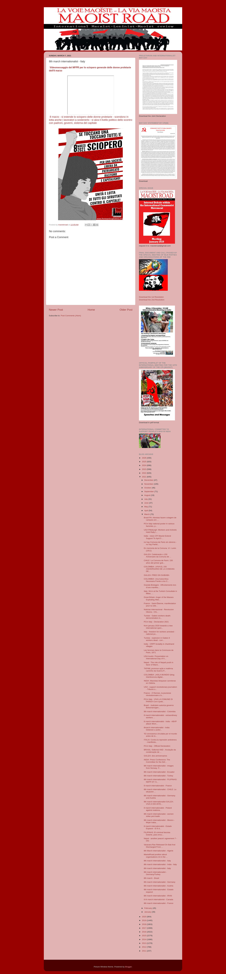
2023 (144, 469)
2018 (144, 924)
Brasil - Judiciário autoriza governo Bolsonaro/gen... (159, 706)
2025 (144, 462)
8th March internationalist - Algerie (158, 851)
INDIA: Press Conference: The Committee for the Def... (157, 761)
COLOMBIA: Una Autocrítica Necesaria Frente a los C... (156, 580)
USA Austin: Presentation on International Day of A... (156, 657)
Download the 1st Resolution (151, 297)
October (148, 488)
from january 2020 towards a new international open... (158, 627)
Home (91, 309)
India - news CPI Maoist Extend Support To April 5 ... (157, 537)
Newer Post (56, 309)
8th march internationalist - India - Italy (160, 864)
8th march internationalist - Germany (159, 882)
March (147, 514)
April (146, 510)
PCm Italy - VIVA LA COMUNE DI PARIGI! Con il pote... (158, 700)
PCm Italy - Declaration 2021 (156, 622)
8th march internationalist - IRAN (158, 896)
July (146, 499)
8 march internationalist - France (158, 786)
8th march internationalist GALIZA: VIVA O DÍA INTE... (159, 803)
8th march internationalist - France (158, 903)
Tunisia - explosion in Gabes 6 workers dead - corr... (157, 639)
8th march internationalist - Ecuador (159, 772)
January (148, 912)
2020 (144, 917)
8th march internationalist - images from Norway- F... (159, 767)
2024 (144, 465)
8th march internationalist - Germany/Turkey (155, 873)
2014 (144, 939)
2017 (144, 928)
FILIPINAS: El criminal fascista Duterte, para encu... (157, 833)
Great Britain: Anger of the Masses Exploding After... (159, 598)
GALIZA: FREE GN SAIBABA (156, 575)
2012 (144, 947)
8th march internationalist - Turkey (158, 776)
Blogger (128, 967)
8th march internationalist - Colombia (160, 711)
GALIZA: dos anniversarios (155, 756)
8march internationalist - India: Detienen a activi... (157, 728)
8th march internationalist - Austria (158, 886)
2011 (144, 951)
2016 (144, 932)
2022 (144, 473)
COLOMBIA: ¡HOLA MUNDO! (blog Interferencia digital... (159, 676)
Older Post (126, 309)
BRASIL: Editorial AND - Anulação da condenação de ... (160, 751)
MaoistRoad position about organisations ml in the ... (156, 855)
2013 (144, 943)
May (146, 507)
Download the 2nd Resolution (151, 300)
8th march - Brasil (151, 878)
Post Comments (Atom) (71, 316)
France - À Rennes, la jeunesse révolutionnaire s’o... (157, 694)
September (149, 491)
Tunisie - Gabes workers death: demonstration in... (157, 617)
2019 (144, 920)
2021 (144, 477)
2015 (144, 935)
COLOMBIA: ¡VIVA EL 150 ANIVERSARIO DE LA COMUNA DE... (159, 569)
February (148, 908)
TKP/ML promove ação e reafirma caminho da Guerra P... (158, 669)
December (149, 480)
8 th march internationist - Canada (158, 899)
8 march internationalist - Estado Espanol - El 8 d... (158, 827)
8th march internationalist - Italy (157, 861)
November (149, 484)
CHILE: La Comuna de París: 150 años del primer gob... (158, 561)
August (147, 495)
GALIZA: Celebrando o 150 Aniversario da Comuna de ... (157, 555)
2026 (144, 458)
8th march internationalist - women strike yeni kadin (159, 815)
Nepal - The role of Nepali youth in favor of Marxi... (158, 663)
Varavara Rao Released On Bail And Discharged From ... (159, 846)
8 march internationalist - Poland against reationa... (158, 809)
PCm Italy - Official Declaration (157, 746)
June (146, 503)
